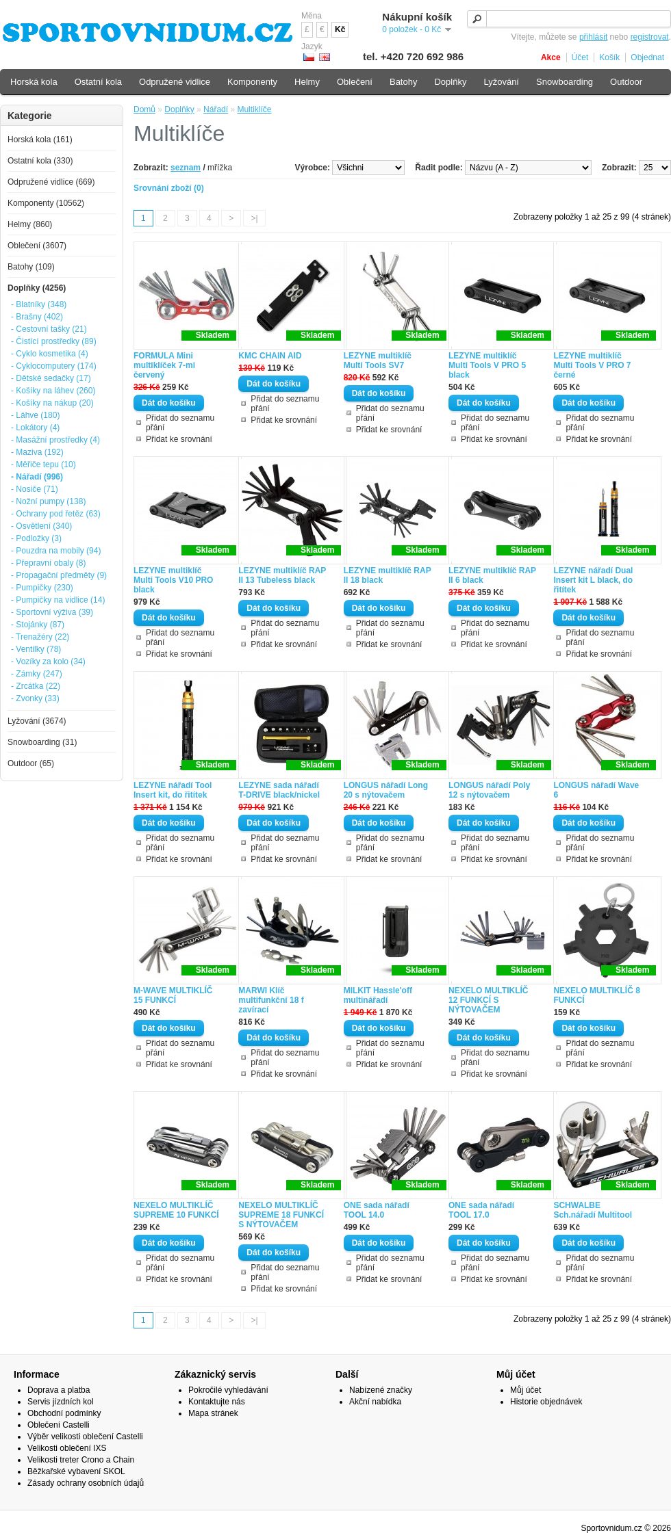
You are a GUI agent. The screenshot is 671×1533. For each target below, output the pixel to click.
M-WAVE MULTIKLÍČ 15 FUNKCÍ (173, 995)
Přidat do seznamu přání (180, 422)
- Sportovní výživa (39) (52, 612)
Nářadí (215, 109)
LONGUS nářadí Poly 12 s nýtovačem (489, 790)
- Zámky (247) (36, 674)
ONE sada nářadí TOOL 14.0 (376, 1210)
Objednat (647, 57)
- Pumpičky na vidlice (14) (58, 600)
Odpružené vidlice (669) (51, 182)
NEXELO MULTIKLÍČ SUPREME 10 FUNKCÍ (176, 1210)
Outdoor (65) (31, 763)
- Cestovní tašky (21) (49, 329)
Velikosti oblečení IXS (66, 1448)
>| (254, 218)
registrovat (650, 37)
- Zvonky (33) (35, 698)
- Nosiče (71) (34, 489)
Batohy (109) (31, 267)
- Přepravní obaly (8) (48, 563)
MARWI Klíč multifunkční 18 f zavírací (270, 1000)
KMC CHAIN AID (269, 356)
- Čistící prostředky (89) (54, 341)
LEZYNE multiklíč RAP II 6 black (492, 575)
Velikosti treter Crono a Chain (80, 1460)
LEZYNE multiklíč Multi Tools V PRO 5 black (487, 365)
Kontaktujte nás (216, 1401)
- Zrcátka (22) (35, 686)
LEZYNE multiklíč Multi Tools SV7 (378, 360)
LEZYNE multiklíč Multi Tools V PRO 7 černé (592, 365)
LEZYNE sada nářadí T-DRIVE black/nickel (279, 790)
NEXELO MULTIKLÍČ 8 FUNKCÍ (596, 995)
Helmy (307, 82)
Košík (609, 57)
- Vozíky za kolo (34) (48, 661)
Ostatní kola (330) (40, 161)
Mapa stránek (213, 1413)
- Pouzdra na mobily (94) (56, 550)
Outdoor (626, 82)
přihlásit (593, 37)
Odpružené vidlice (174, 82)
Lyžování (501, 82)
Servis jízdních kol (60, 1401)
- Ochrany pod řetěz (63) (56, 514)
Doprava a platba (58, 1390)
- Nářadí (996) (37, 477)
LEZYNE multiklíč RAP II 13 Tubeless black (282, 575)
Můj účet (525, 1390)
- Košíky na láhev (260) (53, 390)
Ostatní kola (98, 82)
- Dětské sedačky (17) (51, 378)
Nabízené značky (380, 1390)
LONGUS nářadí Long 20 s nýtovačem (386, 790)
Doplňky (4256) (37, 288)
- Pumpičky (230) (42, 587)
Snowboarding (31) (42, 742)
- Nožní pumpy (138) (48, 501)
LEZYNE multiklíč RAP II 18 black (387, 575)
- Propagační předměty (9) (59, 575)
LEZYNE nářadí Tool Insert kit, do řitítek (173, 790)
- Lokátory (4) (35, 427)
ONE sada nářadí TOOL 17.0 (481, 1210)
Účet (580, 57)
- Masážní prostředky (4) (55, 440)
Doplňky (179, 109)
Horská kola (34, 82)
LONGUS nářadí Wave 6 (596, 790)
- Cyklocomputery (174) (54, 366)
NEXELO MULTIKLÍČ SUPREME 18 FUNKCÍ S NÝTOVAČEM (281, 1215)
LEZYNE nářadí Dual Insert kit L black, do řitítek (593, 580)
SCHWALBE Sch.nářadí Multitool (592, 1210)
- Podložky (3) (36, 538)
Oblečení (354, 82)
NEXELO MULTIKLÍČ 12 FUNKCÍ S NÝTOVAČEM (488, 1000)
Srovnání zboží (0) (169, 188)
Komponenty (252, 82)
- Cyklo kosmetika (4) (49, 353)
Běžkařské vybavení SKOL (76, 1471)
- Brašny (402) (37, 317)
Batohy (403, 82)
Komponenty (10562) (46, 203)
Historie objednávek (546, 1401)
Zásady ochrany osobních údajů (85, 1483)
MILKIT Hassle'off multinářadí (378, 995)
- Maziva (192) (37, 452)
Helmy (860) (30, 224)
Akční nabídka (375, 1401)
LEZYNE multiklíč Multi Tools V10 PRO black (173, 580)
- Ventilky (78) (36, 649)
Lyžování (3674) (37, 721)
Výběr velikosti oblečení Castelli (85, 1436)
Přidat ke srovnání (179, 439)
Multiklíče (254, 109)
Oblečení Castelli (58, 1425)
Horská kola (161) (40, 139)
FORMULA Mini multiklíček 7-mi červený (164, 365)
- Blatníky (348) (38, 304)
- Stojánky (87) (37, 624)
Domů (144, 109)
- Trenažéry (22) (40, 637)
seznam (185, 167)
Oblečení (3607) (37, 245)
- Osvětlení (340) (41, 526)
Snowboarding (564, 82)
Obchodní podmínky (64, 1413)
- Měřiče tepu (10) (43, 464)
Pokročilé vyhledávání (228, 1390)
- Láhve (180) (35, 415)
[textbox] (569, 18)
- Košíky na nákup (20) (52, 403)
